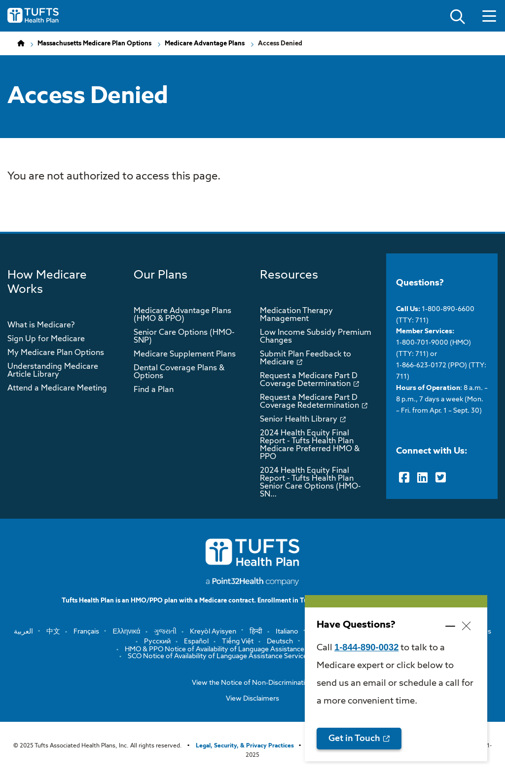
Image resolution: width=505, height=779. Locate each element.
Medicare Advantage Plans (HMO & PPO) (182, 315)
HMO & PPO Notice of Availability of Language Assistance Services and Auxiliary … (252, 649)
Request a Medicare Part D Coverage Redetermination (309, 402)
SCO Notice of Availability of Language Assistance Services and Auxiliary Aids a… (252, 656)
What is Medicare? (40, 325)
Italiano (287, 631)
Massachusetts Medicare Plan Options (94, 43)
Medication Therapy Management (296, 315)
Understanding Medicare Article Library (52, 371)
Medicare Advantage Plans (205, 43)
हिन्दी (256, 631)
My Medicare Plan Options (55, 353)
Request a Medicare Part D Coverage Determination (309, 380)
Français (86, 631)
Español (196, 641)
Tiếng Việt (237, 641)
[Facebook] (404, 477)
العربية (23, 631)
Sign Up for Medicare (46, 339)
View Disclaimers (252, 698)
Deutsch (280, 641)
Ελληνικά (126, 631)
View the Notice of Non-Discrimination (252, 682)
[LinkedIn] (422, 477)
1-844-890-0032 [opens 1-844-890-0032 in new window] (366, 647)
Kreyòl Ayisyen (213, 631)
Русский (157, 641)
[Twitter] (440, 477)
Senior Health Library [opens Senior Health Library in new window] (298, 420)
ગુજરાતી (165, 631)
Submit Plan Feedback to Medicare (305, 358)
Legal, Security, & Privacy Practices (245, 746)
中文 (53, 631)
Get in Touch (354, 738)
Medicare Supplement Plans (185, 354)
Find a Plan (154, 390)
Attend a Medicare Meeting (57, 388)
